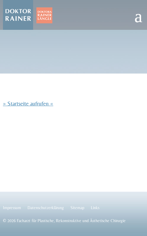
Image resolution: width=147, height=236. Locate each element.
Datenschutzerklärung (46, 208)
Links (95, 208)
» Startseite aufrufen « (28, 103)
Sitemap (77, 208)
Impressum (12, 208)
